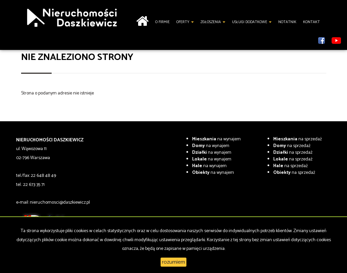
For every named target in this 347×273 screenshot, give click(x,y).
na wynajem (216, 139)
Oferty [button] (185, 22)
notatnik (287, 22)
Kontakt (311, 22)
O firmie (162, 22)
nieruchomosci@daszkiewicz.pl (60, 202)
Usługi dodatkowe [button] (252, 22)
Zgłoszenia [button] (212, 22)
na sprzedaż (297, 139)
